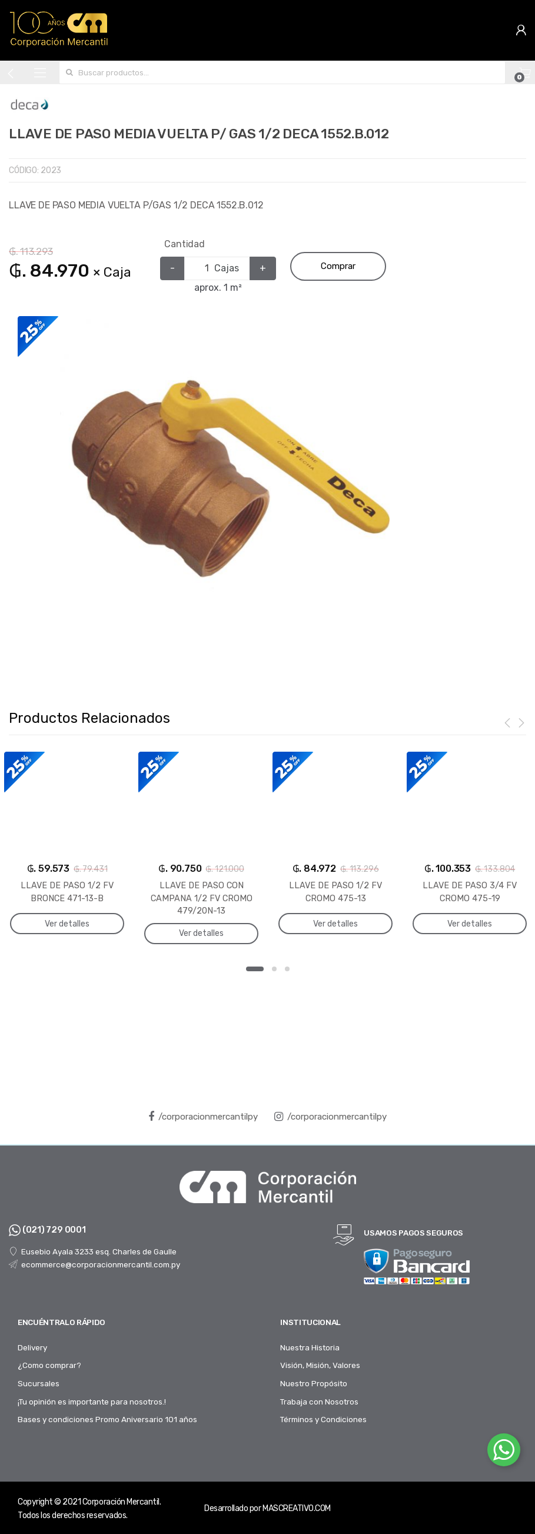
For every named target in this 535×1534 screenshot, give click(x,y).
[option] (224, 483)
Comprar (338, 266)
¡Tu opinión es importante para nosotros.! (92, 1401)
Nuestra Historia (310, 1347)
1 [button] (255, 969)
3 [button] (287, 969)
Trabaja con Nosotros (319, 1401)
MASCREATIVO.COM (296, 1508)
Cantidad (184, 244)
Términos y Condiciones (323, 1419)
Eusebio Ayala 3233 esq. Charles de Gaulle (93, 1251)
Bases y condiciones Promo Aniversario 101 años (107, 1419)
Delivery (32, 1347)
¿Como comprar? (49, 1365)
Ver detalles (67, 923)
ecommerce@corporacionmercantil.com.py (94, 1264)
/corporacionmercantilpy (203, 1116)
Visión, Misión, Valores (320, 1365)
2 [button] (274, 969)
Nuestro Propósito (313, 1383)
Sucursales (38, 1383)
